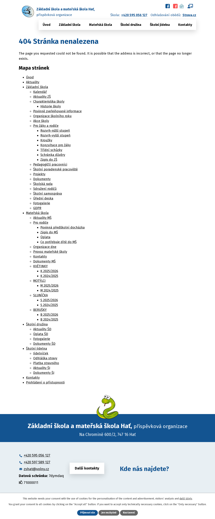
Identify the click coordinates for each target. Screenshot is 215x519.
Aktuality (32, 82)
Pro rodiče (40, 223)
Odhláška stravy (45, 358)
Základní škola (69, 25)
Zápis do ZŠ (48, 160)
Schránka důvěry (52, 155)
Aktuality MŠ (42, 218)
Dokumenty (42, 179)
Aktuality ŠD (42, 329)
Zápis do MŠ (49, 232)
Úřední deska (43, 198)
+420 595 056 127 (134, 15)
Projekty (39, 174)
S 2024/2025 (49, 305)
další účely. (185, 498)
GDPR (37, 208)
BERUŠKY (40, 310)
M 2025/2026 (49, 286)
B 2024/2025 (49, 319)
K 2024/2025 (49, 276)
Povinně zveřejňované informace (57, 111)
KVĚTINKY (40, 266)
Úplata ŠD (40, 334)
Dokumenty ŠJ (43, 373)
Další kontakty (87, 468)
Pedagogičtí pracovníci (50, 164)
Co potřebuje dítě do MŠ (58, 242)
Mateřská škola (100, 25)
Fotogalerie (41, 203)
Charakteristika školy (48, 102)
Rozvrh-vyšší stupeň (55, 135)
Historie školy (50, 106)
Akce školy (41, 121)
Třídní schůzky (51, 150)
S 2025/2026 (49, 300)
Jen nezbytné (109, 512)
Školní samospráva (47, 194)
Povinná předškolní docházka (62, 227)
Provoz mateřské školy (50, 252)
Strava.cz (189, 15)
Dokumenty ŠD (44, 344)
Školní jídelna (160, 25)
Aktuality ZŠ (42, 97)
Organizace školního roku (52, 116)
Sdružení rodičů (45, 189)
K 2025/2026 (49, 271)
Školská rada (43, 184)
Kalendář (40, 92)
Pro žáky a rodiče (46, 126)
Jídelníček (40, 353)
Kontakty (185, 25)
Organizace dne (44, 247)
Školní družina (130, 25)
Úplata (45, 237)
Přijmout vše (87, 512)
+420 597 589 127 (37, 462)
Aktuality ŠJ (41, 368)
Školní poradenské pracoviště (55, 169)
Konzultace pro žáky (55, 145)
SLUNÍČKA (40, 295)
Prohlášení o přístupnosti (45, 382)
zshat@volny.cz (36, 469)
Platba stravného (46, 363)
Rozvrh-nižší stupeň (55, 131)
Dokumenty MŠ (44, 261)
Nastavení (129, 512)
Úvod (46, 25)
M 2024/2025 (49, 290)
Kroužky (46, 140)
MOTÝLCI (39, 281)
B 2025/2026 (49, 315)
